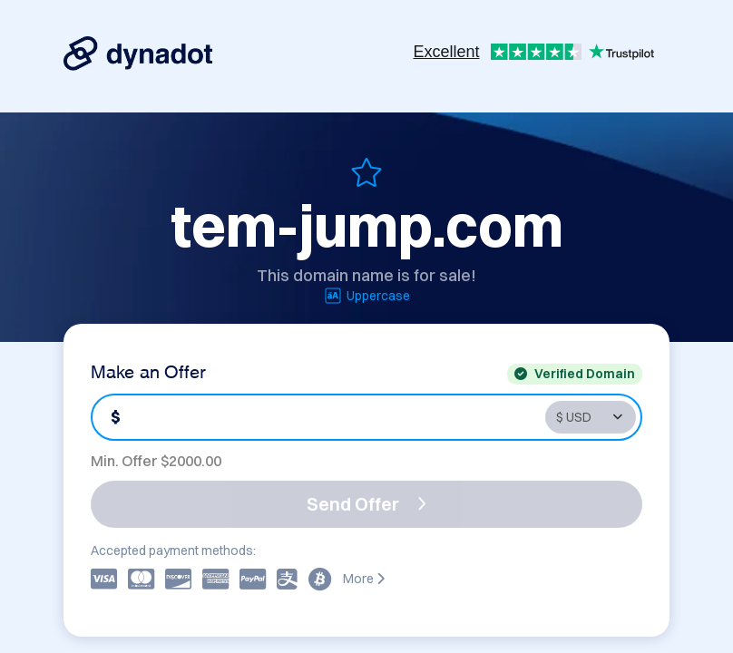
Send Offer (366, 503)
